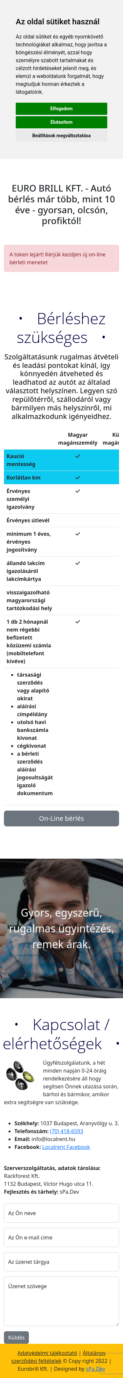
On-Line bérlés (61, 818)
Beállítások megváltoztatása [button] (61, 135)
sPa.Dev (95, 1368)
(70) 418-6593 (66, 1131)
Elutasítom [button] (61, 122)
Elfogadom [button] (62, 108)
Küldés (16, 1337)
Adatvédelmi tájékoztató (47, 1353)
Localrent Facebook (66, 1147)
